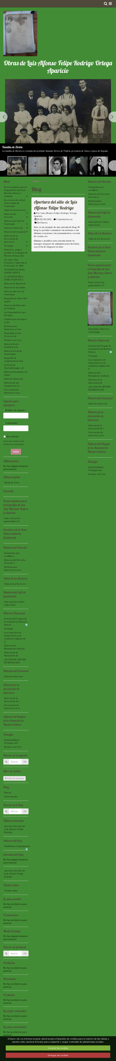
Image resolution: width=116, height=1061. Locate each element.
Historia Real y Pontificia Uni (11, 345)
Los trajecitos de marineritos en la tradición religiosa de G (15, 637)
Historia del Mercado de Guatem (15, 307)
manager (38, 243)
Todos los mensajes (14, 778)
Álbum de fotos (11, 482)
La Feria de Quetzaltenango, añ (14, 366)
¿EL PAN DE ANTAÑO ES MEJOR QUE (15, 661)
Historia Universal (13, 228)
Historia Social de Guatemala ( (13, 352)
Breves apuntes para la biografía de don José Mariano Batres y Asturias (15, 192)
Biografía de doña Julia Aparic (15, 300)
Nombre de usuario (15, 410)
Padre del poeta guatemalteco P (12, 520)
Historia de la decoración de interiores (11, 238)
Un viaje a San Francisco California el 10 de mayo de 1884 (15, 262)
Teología (8, 245)
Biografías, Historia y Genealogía (99, 330)
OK (25, 762)
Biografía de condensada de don (13, 359)
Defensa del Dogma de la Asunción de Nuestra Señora (16, 621)
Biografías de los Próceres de (12, 335)
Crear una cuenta (10, 441)
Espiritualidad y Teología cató (12, 741)
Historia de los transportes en (11, 384)
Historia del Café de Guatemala (14, 222)
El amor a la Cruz (12, 340)
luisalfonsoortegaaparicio (16, 846)
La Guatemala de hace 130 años (15, 314)
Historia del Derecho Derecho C (15, 561)
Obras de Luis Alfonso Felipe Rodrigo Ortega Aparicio (58, 67)
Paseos (7, 792)
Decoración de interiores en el (12, 391)
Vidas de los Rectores (15, 210)
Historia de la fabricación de (11, 654)
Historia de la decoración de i (11, 700)
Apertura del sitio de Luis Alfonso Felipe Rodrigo (14, 829)
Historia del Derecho (10, 215)
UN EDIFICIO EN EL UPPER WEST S (14, 271)
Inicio (37, 181)
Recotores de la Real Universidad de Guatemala (14, 203)
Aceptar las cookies (58, 1048)
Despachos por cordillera (12, 554)
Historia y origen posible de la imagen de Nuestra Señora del (16, 252)
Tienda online (11, 890)
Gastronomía (10, 796)
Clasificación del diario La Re (15, 321)
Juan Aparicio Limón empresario (14, 603)
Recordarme (11, 436)
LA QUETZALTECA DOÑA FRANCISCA (13, 278)
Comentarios (62, 219)
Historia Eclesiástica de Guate (16, 373)
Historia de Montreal (14, 283)
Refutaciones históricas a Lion (12, 328)
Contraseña (11, 423)
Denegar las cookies (58, 1055)
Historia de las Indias (14, 287)
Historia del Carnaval (14, 231)
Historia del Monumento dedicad (14, 647)
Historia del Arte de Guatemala (14, 293)
